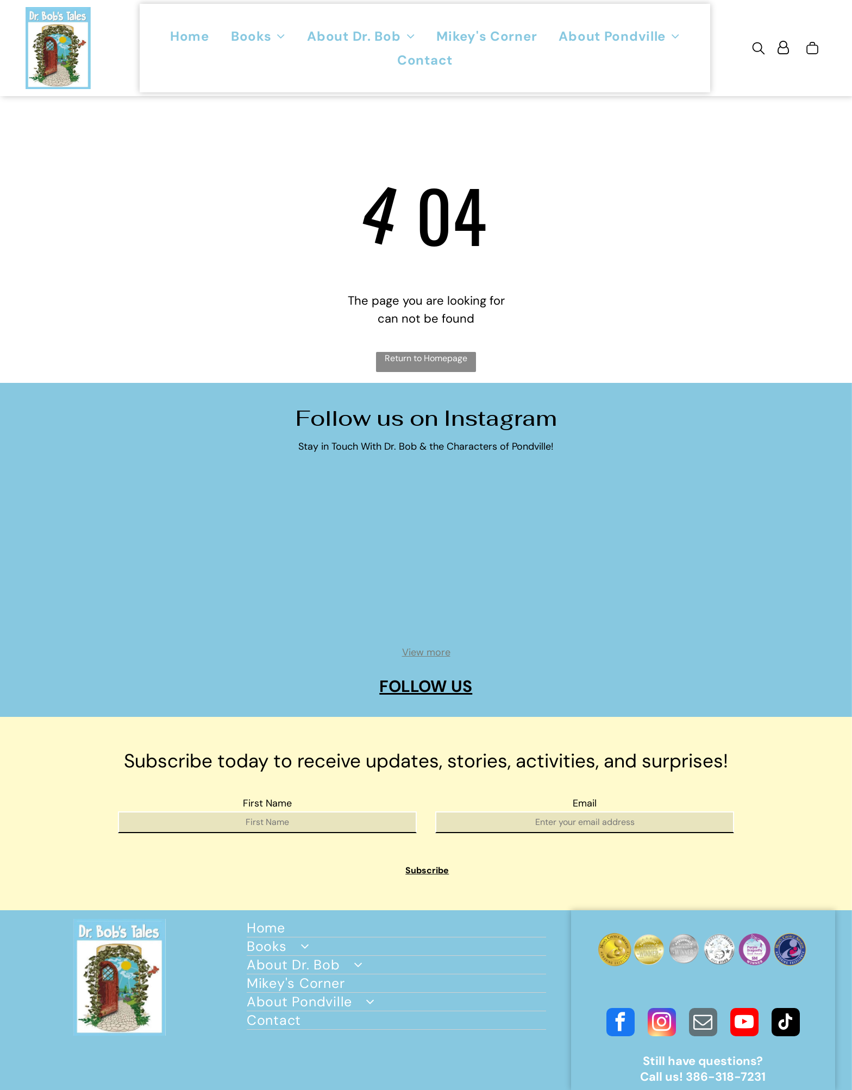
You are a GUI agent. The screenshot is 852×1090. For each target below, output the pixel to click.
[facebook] (620, 1023)
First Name (267, 803)
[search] (758, 49)
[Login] (783, 48)
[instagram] (662, 1023)
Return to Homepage (426, 358)
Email (585, 803)
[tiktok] (786, 1023)
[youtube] (744, 1023)
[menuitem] (189, 36)
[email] (703, 1023)
